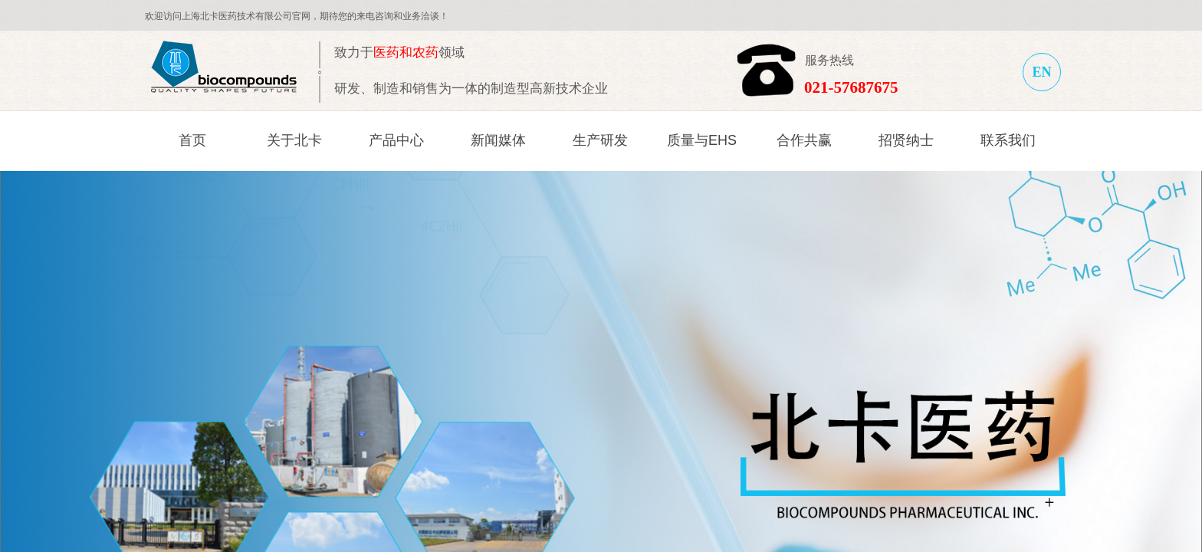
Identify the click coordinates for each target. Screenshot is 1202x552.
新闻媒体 (498, 140)
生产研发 (600, 140)
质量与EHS (702, 140)
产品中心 (396, 140)
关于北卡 (294, 140)
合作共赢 (804, 140)
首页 (192, 140)
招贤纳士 (906, 140)
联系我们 (1008, 140)
